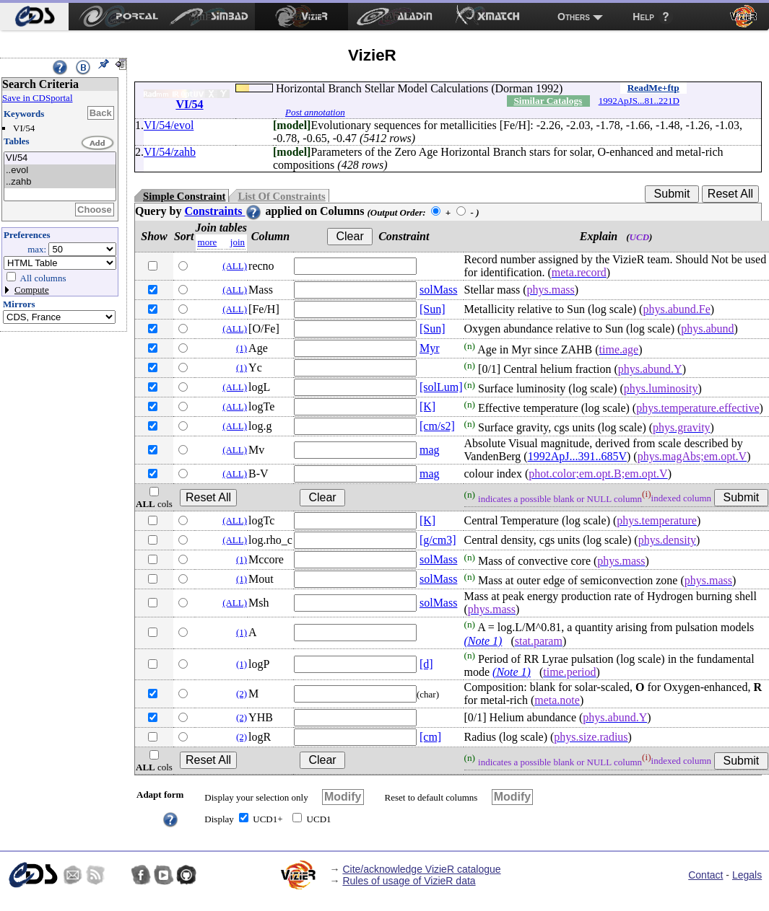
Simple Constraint (184, 196)
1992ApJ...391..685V (577, 456)
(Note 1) (483, 641)
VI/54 (60, 158)
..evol (60, 170)
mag (430, 450)
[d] (426, 664)
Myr (430, 348)
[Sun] (433, 309)
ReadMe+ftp (653, 87)
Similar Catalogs (547, 100)
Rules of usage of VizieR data (408, 880)
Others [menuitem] (573, 16)
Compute (31, 289)
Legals (747, 875)
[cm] (430, 737)
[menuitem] (34, 16)
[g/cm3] (438, 540)
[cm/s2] (437, 426)
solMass (438, 289)
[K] (427, 406)
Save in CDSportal (37, 97)
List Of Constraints (281, 196)
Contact (705, 875)
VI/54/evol (169, 125)
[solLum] (441, 387)
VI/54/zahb (170, 152)
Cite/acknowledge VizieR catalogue (421, 869)
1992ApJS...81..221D (639, 100)
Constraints (223, 211)
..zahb (60, 182)
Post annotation (315, 112)
